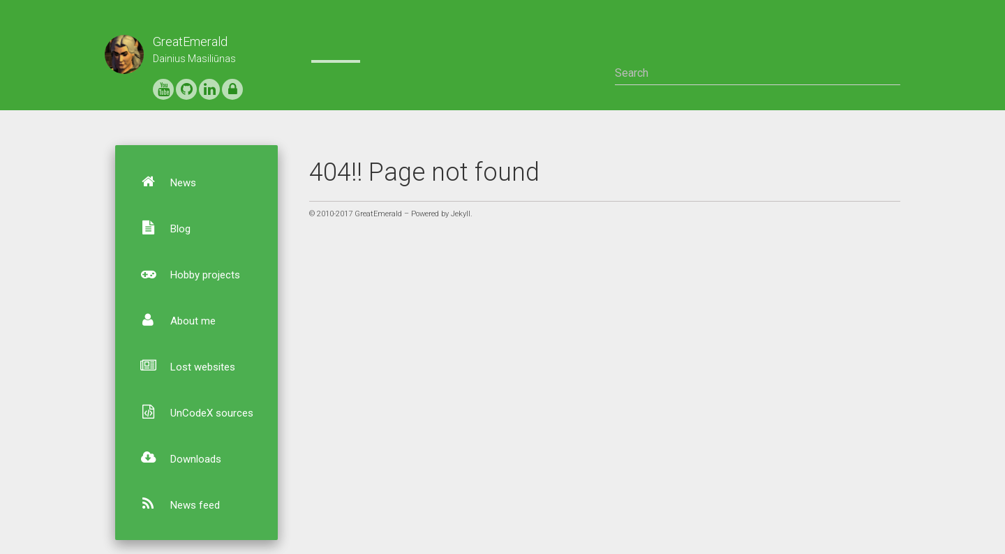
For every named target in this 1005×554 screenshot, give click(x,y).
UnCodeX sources (190, 411)
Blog (159, 227)
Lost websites (181, 365)
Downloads (174, 457)
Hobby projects (184, 273)
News (162, 181)
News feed (174, 503)
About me (172, 319)
